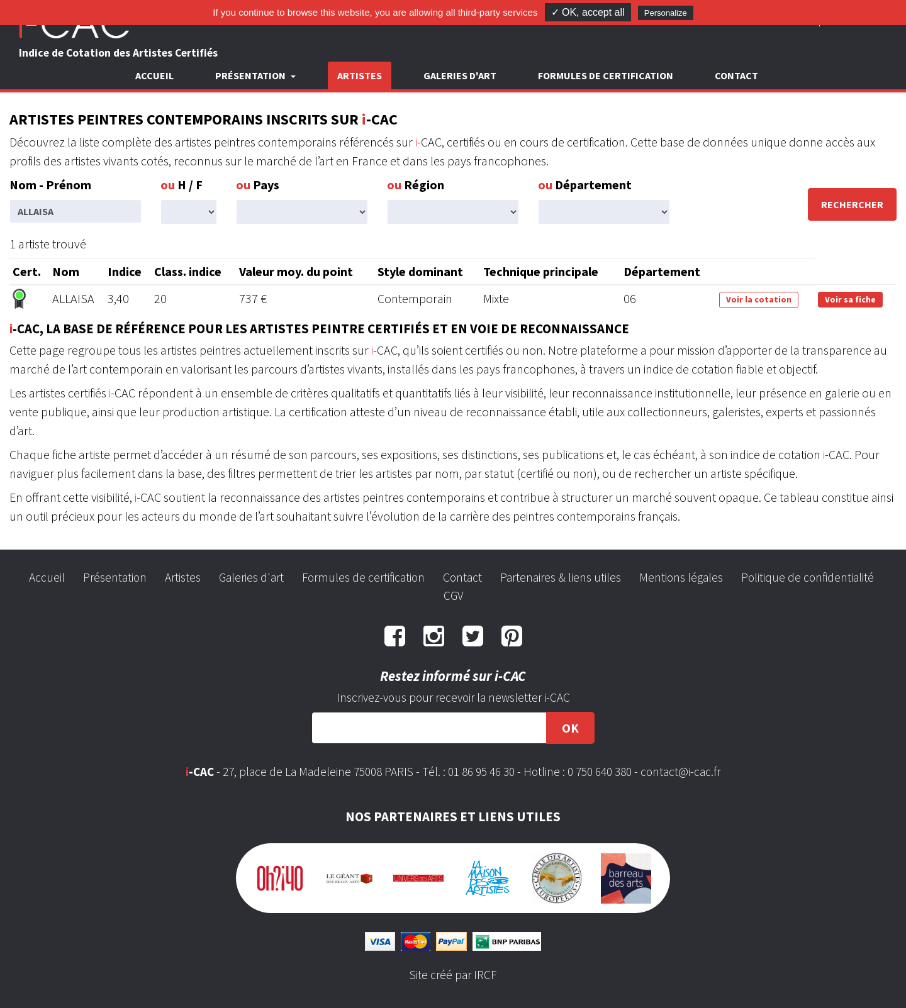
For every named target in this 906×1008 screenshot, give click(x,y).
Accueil (154, 75)
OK (570, 728)
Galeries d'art (459, 75)
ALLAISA (73, 298)
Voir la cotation (758, 299)
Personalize (665, 13)
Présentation (115, 577)
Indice (125, 271)
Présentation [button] (251, 75)
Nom (65, 271)
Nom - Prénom (50, 184)
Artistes (359, 75)
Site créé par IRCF (453, 974)
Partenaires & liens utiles (560, 577)
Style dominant (420, 271)
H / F (181, 184)
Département (585, 184)
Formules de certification (605, 75)
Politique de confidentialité (807, 577)
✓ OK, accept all (588, 12)
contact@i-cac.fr (680, 771)
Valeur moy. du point (296, 271)
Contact (736, 75)
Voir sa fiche (850, 299)
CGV (453, 595)
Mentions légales (681, 577)
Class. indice (187, 271)
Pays (257, 184)
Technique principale (540, 271)
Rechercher (852, 204)
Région (415, 184)
